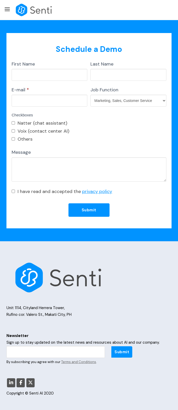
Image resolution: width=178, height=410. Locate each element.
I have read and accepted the (62, 191)
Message (21, 152)
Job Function (104, 90)
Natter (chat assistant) (39, 123)
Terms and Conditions (78, 362)
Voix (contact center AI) (40, 131)
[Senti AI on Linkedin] (11, 382)
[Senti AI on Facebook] (21, 382)
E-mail (20, 90)
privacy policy (97, 191)
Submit (89, 210)
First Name (23, 64)
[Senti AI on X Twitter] (30, 382)
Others (22, 139)
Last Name (101, 64)
